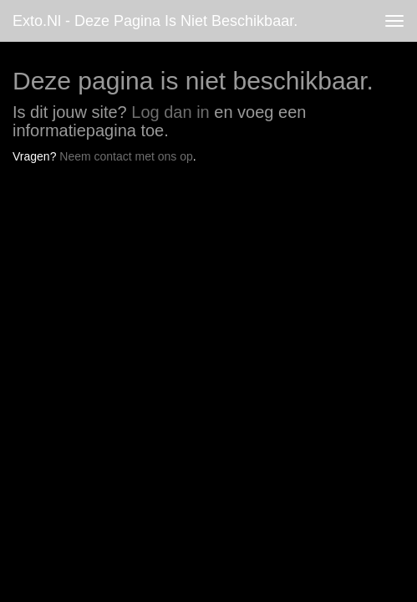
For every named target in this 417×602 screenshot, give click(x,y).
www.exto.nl (160, 205)
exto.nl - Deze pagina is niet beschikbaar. (155, 21)
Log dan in (170, 112)
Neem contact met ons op (126, 156)
